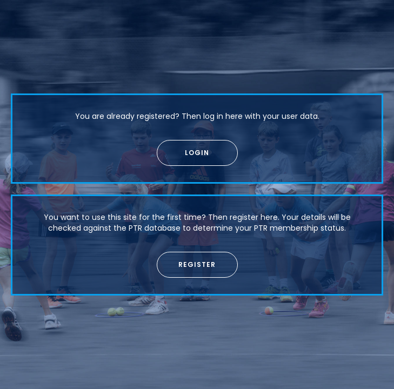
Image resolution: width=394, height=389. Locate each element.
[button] (197, 153)
